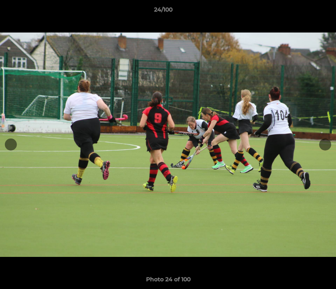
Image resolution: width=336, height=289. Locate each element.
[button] (302, 11)
